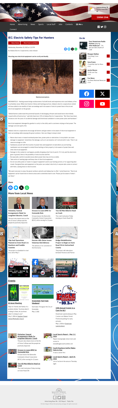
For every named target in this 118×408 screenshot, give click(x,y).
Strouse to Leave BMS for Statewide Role (43, 205)
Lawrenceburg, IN (102, 7)
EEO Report (62, 401)
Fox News (91, 78)
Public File (70, 401)
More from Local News (31, 43)
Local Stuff (51, 24)
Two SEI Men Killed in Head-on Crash (66, 205)
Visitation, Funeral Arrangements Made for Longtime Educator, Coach (19, 207)
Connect (13, 29)
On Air (78, 24)
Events (11, 280)
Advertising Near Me (51, 401)
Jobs (60, 24)
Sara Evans (92, 62)
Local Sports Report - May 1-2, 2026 (64, 335)
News (33, 24)
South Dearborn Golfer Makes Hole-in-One (64, 349)
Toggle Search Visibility (108, 27)
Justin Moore (92, 70)
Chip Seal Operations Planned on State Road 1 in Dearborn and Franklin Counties (19, 238)
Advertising (22, 24)
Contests (69, 24)
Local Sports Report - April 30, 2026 (64, 358)
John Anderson (94, 45)
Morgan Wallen (93, 54)
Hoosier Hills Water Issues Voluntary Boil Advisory (43, 235)
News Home (15, 43)
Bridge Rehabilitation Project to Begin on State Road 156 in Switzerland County (66, 238)
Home (12, 24)
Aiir (65, 404)
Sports (41, 24)
